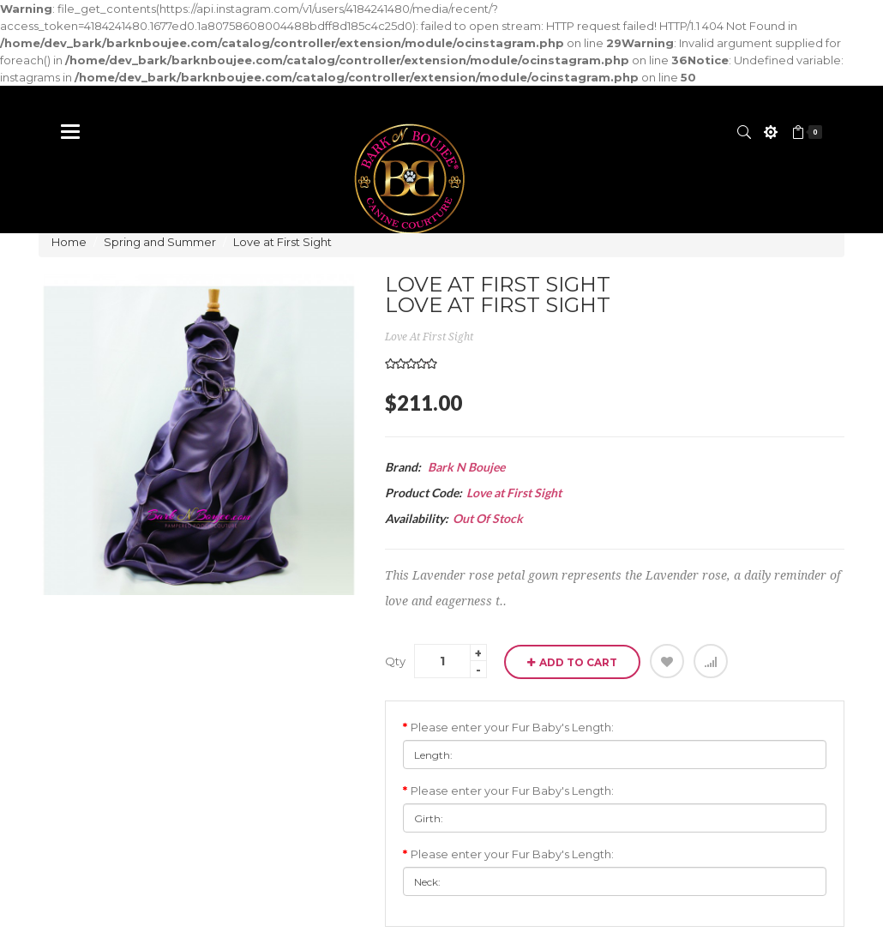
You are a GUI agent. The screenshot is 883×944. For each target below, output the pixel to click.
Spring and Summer (160, 242)
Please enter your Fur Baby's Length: (512, 727)
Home (69, 242)
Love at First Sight (282, 242)
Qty (395, 661)
